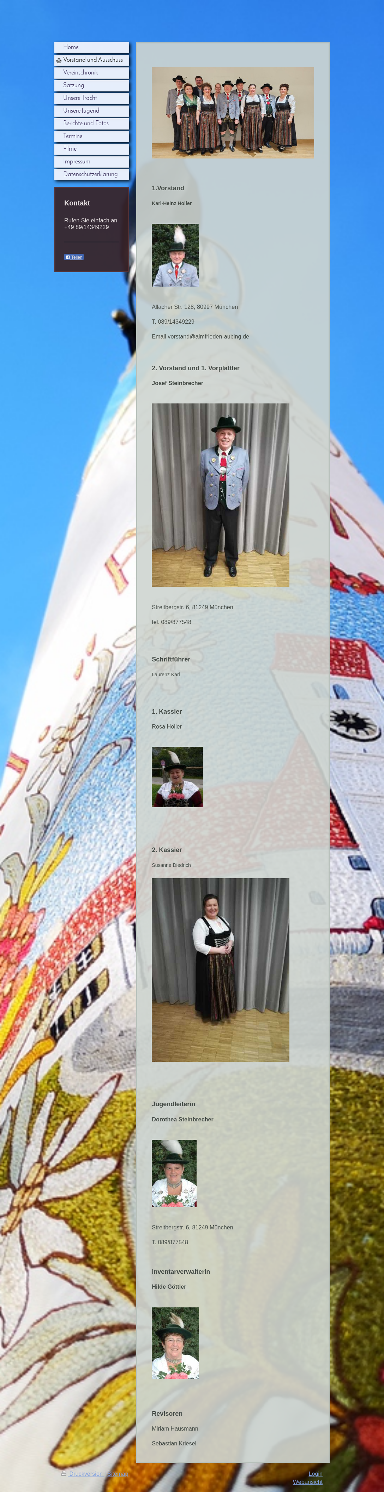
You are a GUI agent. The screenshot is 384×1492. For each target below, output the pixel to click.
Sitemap (117, 1473)
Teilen (74, 257)
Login (315, 1473)
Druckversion (82, 1473)
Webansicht (308, 1482)
